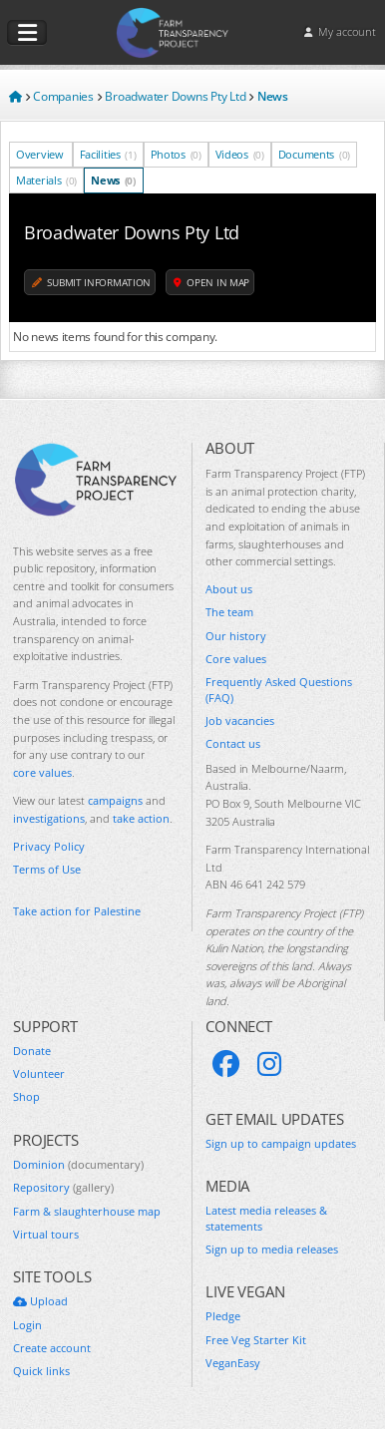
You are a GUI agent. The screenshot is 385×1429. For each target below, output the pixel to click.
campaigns (115, 800)
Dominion (78, 1164)
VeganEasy (232, 1362)
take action (141, 818)
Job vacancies (239, 720)
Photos (176, 154)
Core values (235, 658)
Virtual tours (46, 1234)
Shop (26, 1096)
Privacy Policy (49, 846)
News (113, 180)
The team (229, 611)
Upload (40, 1300)
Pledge (222, 1315)
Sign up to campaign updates (280, 1143)
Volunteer (39, 1073)
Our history (235, 635)
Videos (239, 154)
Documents (314, 154)
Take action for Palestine (77, 910)
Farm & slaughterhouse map (87, 1211)
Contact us (232, 743)
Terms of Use (47, 869)
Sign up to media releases (271, 1249)
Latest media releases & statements (266, 1218)
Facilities (108, 154)
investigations (49, 818)
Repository (63, 1187)
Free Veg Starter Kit (255, 1339)
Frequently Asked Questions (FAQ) (278, 689)
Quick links (41, 1370)
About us (228, 588)
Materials (46, 180)
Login (27, 1324)
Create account (52, 1347)
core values (42, 772)
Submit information (91, 282)
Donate (32, 1050)
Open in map (211, 282)
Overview (41, 154)
